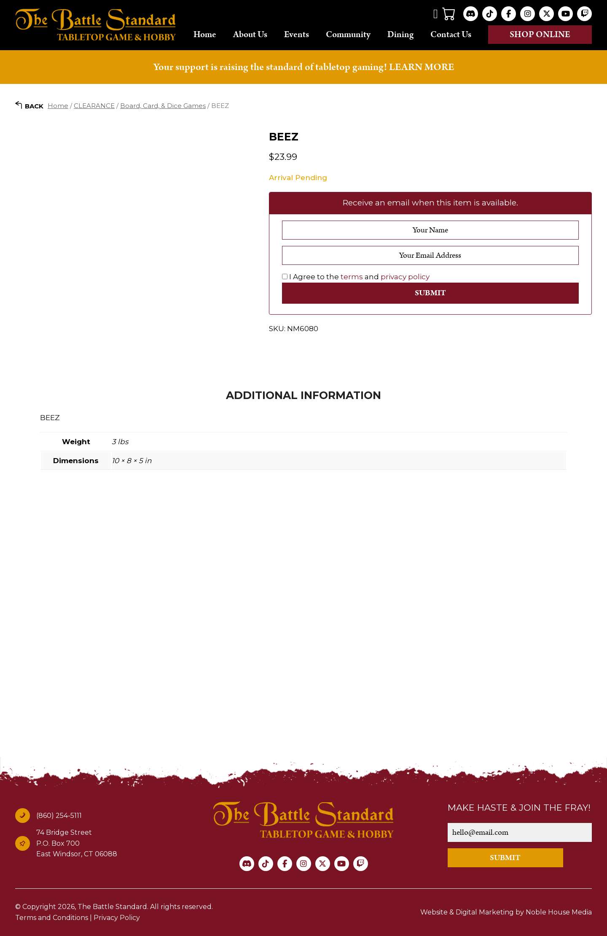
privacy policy (405, 276)
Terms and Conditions (51, 918)
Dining (400, 34)
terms (352, 276)
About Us (250, 34)
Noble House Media (559, 912)
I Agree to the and (356, 276)
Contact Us (450, 34)
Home (204, 34)
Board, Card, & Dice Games (163, 106)
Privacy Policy (117, 918)
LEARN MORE (421, 67)
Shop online (540, 34)
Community (348, 34)
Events (296, 34)
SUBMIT (505, 857)
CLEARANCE (94, 106)
